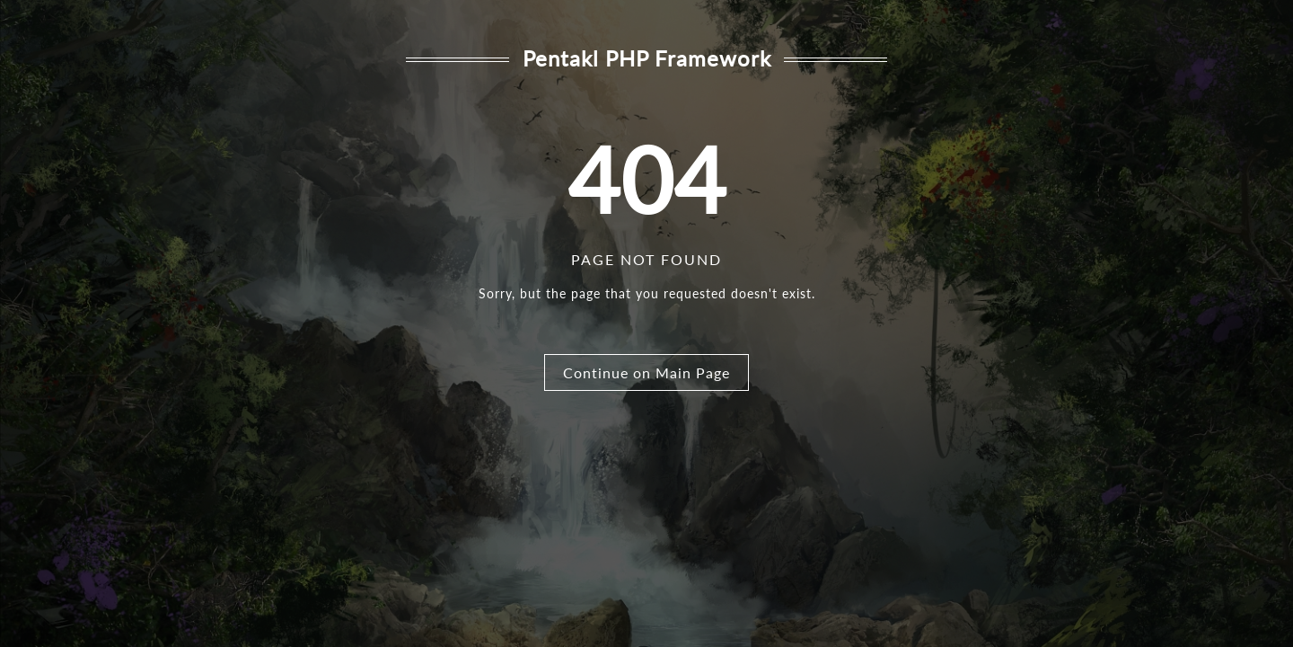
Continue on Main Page (646, 372)
